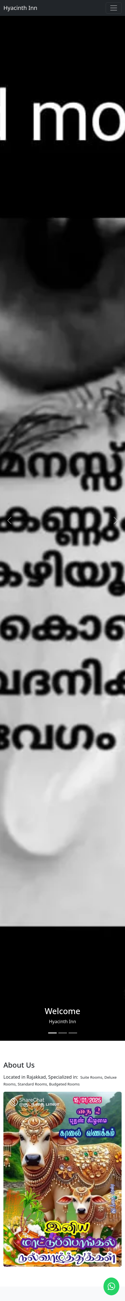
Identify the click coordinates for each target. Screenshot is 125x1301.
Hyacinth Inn (20, 8)
